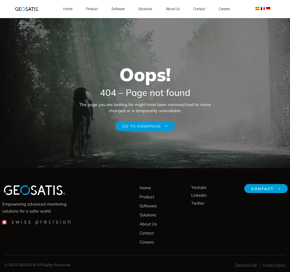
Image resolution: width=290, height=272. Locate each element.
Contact (199, 9)
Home (67, 9)
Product (92, 9)
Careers (224, 9)
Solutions (145, 9)
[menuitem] (257, 8)
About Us (173, 9)
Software (118, 9)
